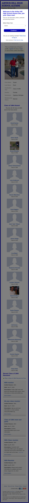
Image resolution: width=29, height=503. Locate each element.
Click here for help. (18, 40)
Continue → (14, 30)
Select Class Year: (8, 23)
